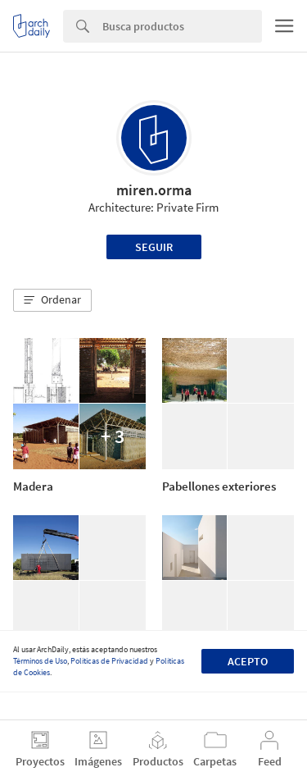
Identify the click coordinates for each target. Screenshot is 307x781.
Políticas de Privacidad (109, 660)
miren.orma (154, 189)
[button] (52, 300)
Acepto (248, 661)
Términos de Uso (40, 660)
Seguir (154, 247)
